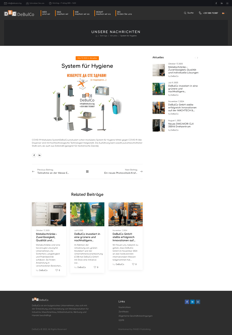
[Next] (197, 58)
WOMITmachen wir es (103, 13)
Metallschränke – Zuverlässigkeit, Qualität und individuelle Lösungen (183, 70)
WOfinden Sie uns (124, 13)
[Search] (189, 13)
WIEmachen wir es (82, 13)
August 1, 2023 (174, 121)
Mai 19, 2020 (82, 58)
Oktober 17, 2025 (175, 64)
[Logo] (19, 13)
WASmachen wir (62, 13)
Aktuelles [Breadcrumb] (113, 36)
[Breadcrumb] (96, 36)
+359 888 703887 (210, 13)
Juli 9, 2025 (173, 83)
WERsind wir (46, 13)
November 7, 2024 (176, 101)
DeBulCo (175, 76)
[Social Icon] (216, 3)
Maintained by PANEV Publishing (134, 329)
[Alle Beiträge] (87, 171)
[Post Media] (159, 70)
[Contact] (201, 13)
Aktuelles (93, 58)
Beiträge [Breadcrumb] (103, 36)
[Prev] (195, 58)
